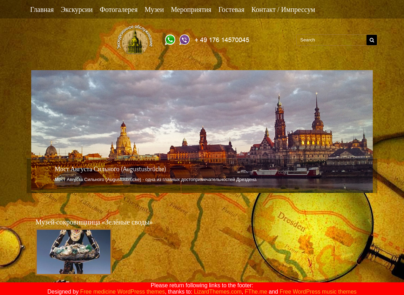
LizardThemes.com (218, 292)
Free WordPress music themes (318, 292)
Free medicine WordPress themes (122, 292)
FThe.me (256, 292)
